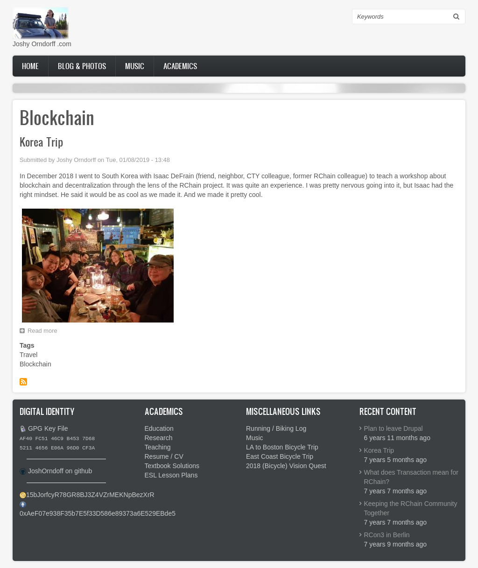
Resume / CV (164, 456)
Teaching (158, 447)
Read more (45, 332)
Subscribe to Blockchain (23, 382)
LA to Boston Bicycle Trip (282, 447)
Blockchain (35, 364)
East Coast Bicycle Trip (279, 456)
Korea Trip (379, 450)
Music (134, 66)
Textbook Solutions (172, 466)
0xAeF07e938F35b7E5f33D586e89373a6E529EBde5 (98, 513)
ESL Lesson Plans (171, 475)
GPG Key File (48, 428)
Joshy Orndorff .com (42, 44)
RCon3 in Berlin (387, 535)
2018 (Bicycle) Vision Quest (286, 466)
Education (159, 428)
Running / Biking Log (276, 428)
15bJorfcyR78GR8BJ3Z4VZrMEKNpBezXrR (90, 494)
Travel (28, 354)
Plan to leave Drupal (393, 428)
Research (159, 438)
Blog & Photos (82, 66)
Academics (180, 66)
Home (30, 66)
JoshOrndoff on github (60, 471)
